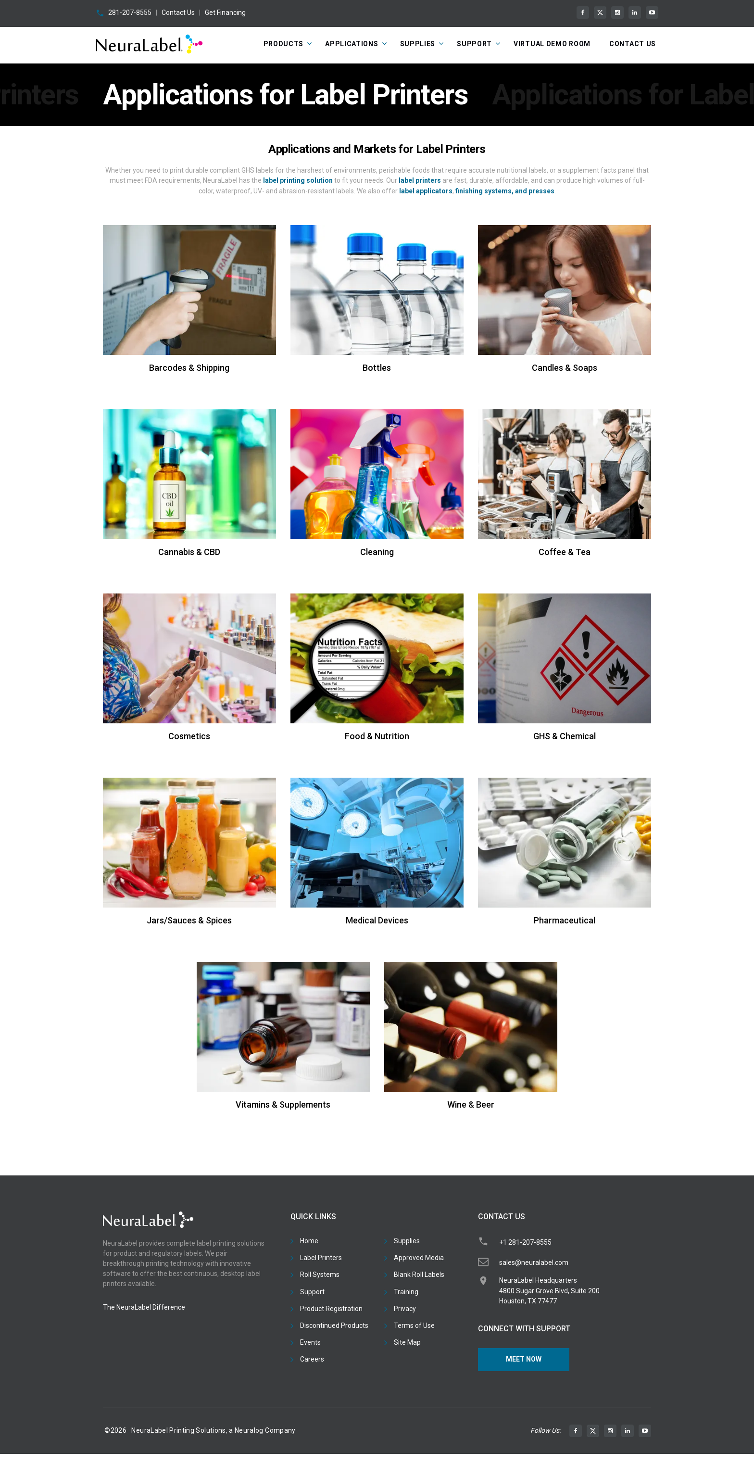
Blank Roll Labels (419, 1274)
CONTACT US (632, 44)
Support (474, 44)
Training (406, 1292)
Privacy (405, 1309)
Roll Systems (319, 1274)
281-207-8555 (129, 12)
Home (309, 1241)
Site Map (407, 1342)
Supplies (418, 44)
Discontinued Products (334, 1325)
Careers (312, 1359)
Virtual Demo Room (552, 44)
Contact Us (178, 12)
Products (284, 44)
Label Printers (321, 1258)
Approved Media (419, 1258)
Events (310, 1342)
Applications (351, 44)
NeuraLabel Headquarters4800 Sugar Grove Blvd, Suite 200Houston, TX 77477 (549, 1290)
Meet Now (523, 1359)
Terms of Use (414, 1325)
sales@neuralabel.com (533, 1262)
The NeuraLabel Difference (144, 1307)
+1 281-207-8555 (525, 1242)
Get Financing (225, 12)
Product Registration (331, 1309)
